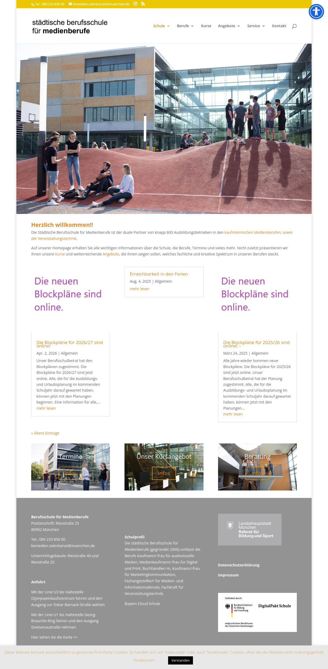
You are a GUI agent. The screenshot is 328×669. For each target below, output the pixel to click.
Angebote (226, 26)
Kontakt (279, 26)
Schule (159, 26)
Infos (70, 473)
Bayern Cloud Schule (142, 603)
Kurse (206, 26)
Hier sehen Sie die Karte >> (54, 637)
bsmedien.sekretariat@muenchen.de (63, 545)
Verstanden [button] (180, 660)
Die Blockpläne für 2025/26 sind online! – (256, 344)
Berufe (183, 26)
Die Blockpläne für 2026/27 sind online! (69, 344)
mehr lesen (46, 408)
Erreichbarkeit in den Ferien (159, 274)
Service (253, 26)
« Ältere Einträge (45, 433)
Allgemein (69, 353)
